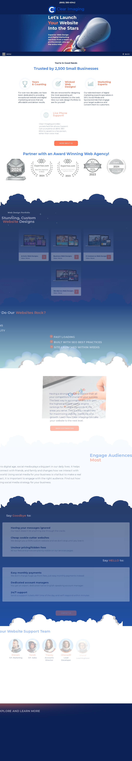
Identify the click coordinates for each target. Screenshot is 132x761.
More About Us (66, 143)
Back (126, 54)
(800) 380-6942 (67, 2)
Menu (6, 54)
